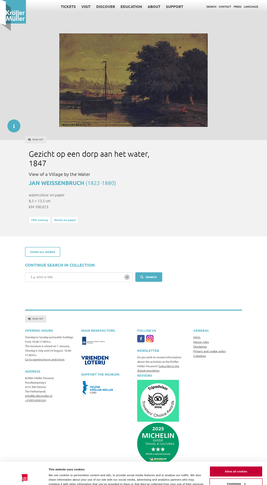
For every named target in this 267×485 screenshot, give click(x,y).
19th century (39, 220)
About (154, 6)
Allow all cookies (236, 450)
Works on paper (65, 220)
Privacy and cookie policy (209, 351)
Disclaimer (200, 346)
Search (211, 6)
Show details (57, 477)
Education (131, 6)
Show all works (42, 252)
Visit (86, 6)
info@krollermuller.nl (38, 396)
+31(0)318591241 (35, 400)
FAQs (196, 337)
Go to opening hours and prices (45, 359)
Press (237, 6)
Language (251, 6)
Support (174, 6)
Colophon (199, 356)
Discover (105, 6)
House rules (201, 342)
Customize (236, 462)
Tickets (68, 6)
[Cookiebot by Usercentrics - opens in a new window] (24, 478)
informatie (12, 124)
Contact (225, 6)
